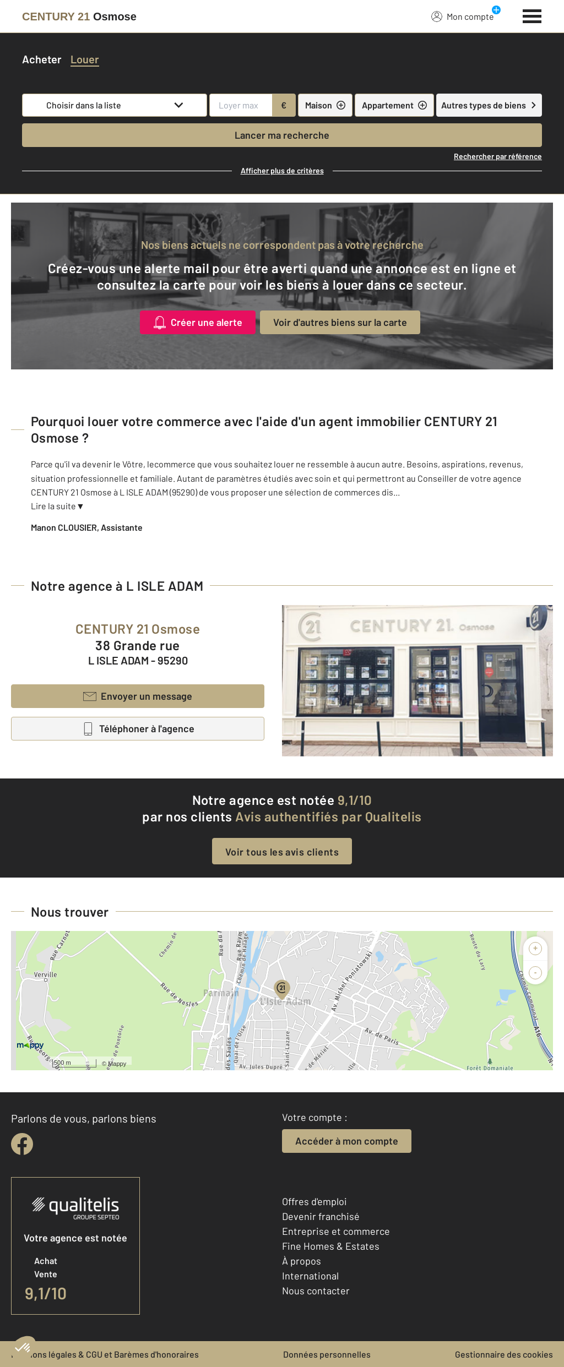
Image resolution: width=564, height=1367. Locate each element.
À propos (301, 1261)
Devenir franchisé (321, 1216)
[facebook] (22, 1144)
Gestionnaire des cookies (504, 1354)
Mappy (117, 1063)
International (310, 1276)
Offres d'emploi (314, 1201)
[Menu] (532, 15)
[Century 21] (79, 16)
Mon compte (462, 16)
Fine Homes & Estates (330, 1246)
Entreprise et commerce (336, 1231)
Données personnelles (327, 1354)
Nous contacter (316, 1290)
